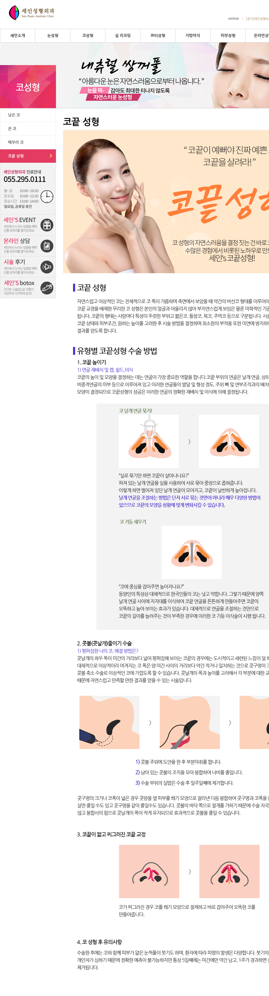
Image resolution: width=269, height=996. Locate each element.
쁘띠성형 (158, 36)
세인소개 (17, 36)
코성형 (87, 36)
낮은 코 (14, 115)
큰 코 (12, 129)
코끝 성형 (16, 156)
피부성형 (228, 36)
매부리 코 (16, 142)
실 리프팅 (123, 36)
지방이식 (192, 36)
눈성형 (52, 36)
